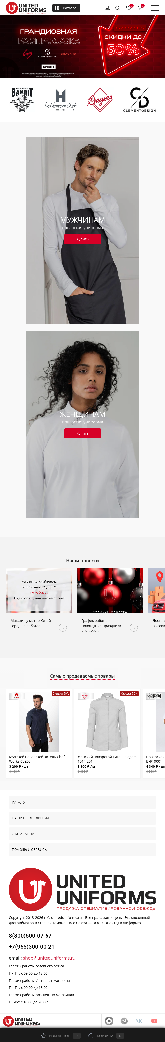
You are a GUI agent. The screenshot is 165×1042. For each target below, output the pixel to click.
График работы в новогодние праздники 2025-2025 (101, 625)
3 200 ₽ (39, 769)
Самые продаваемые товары (82, 676)
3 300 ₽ (107, 769)
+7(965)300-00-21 (32, 947)
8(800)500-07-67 (30, 936)
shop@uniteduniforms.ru (49, 958)
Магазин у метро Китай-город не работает (31, 623)
